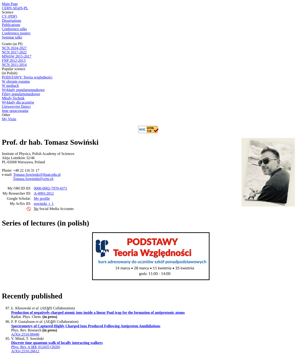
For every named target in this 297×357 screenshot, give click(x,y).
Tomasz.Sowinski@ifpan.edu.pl (37, 175)
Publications (11, 25)
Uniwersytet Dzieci (16, 106)
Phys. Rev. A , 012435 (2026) (35, 347)
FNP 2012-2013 (14, 60)
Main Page (10, 4)
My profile (42, 198)
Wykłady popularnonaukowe (23, 90)
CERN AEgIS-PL (15, 8)
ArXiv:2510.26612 (25, 351)
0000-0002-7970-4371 (50, 188)
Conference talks (14, 29)
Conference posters (16, 33)
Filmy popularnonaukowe (21, 94)
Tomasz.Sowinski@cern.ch (33, 179)
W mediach (10, 86)
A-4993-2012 (44, 193)
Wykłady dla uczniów (18, 102)
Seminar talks (12, 37)
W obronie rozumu (16, 81)
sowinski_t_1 (44, 204)
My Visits (9, 119)
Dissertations (11, 21)
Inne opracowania (15, 111)
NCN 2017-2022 (14, 52)
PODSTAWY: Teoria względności (27, 77)
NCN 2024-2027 (14, 48)
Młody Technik (13, 98)
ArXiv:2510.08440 (25, 334)
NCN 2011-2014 (14, 65)
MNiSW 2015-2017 (16, 56)
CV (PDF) (9, 16)
